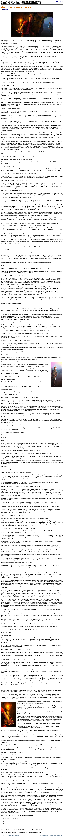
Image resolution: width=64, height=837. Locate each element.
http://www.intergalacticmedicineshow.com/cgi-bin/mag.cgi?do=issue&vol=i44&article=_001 (21, 832)
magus (27, 215)
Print (57, 1)
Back (61, 1)
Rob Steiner (5, 9)
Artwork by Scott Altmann (32, 37)
